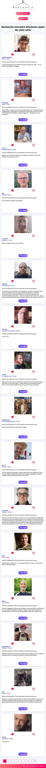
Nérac (3, 59)
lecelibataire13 (6, 646)
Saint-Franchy (6, 285)
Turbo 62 (4, 329)
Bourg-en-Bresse (6, 149)
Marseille (4, 648)
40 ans (14, 376)
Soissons (4, 512)
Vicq (3, 602)
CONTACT (42, 766)
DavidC (4, 374)
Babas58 (4, 284)
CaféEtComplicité (7, 57)
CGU (27, 766)
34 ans (10, 648)
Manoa (4, 601)
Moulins (4, 467)
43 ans (12, 285)
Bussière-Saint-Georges (8, 331)
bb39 (3, 556)
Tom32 (4, 737)
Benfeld (4, 195)
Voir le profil (23, 74)
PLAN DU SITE (34, 766)
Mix (3, 193)
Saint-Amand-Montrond (8, 421)
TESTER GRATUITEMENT (23, 13)
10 (34, 761)
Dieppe (4, 693)
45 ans (10, 240)
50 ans (7, 602)
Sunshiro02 (5, 510)
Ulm (3, 692)
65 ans (8, 59)
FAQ (24, 766)
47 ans (18, 421)
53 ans (8, 104)
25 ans (14, 149)
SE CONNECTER (23, 18)
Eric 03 (4, 465)
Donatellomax (6, 420)
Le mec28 (5, 238)
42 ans (10, 512)
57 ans (9, 693)
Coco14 (4, 148)
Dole (3, 557)
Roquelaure (5, 738)
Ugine (3, 104)
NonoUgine (5, 103)
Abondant (4, 240)
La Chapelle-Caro (7, 376)
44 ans (7, 557)
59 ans (9, 467)
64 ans (18, 331)
